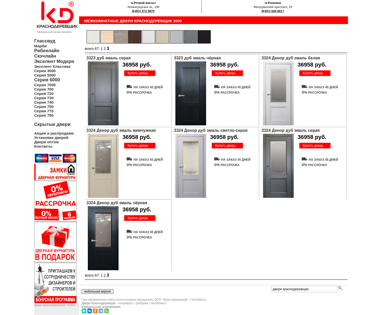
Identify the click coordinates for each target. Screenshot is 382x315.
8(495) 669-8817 (273, 11)
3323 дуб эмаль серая (109, 58)
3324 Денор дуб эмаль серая (291, 130)
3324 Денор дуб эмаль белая (291, 58)
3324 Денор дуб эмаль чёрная (117, 203)
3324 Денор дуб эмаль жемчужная (121, 130)
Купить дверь (138, 73)
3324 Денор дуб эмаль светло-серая (211, 130)
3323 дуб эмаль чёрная (197, 58)
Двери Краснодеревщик (98, 303)
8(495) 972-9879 (143, 11)
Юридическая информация (101, 307)
